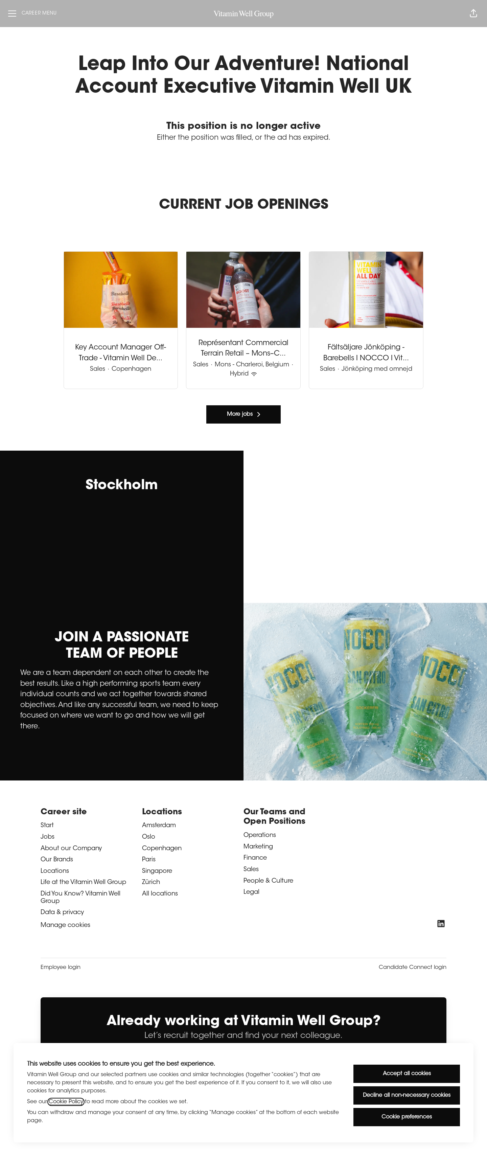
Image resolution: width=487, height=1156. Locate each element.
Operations (260, 836)
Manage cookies (65, 926)
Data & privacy (62, 913)
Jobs (47, 837)
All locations (160, 894)
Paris (149, 860)
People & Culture (268, 881)
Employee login (60, 967)
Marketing (258, 847)
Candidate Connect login (412, 967)
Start (47, 826)
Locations (55, 871)
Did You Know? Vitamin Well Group (80, 898)
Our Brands (57, 860)
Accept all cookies (407, 1073)
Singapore (157, 871)
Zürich (151, 883)
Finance (255, 858)
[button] (473, 13)
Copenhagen (162, 849)
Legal (251, 892)
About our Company (71, 849)
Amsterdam (159, 826)
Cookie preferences (406, 1117)
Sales (251, 870)
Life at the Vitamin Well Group (83, 883)
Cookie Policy (66, 1102)
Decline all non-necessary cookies (406, 1095)
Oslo (148, 837)
